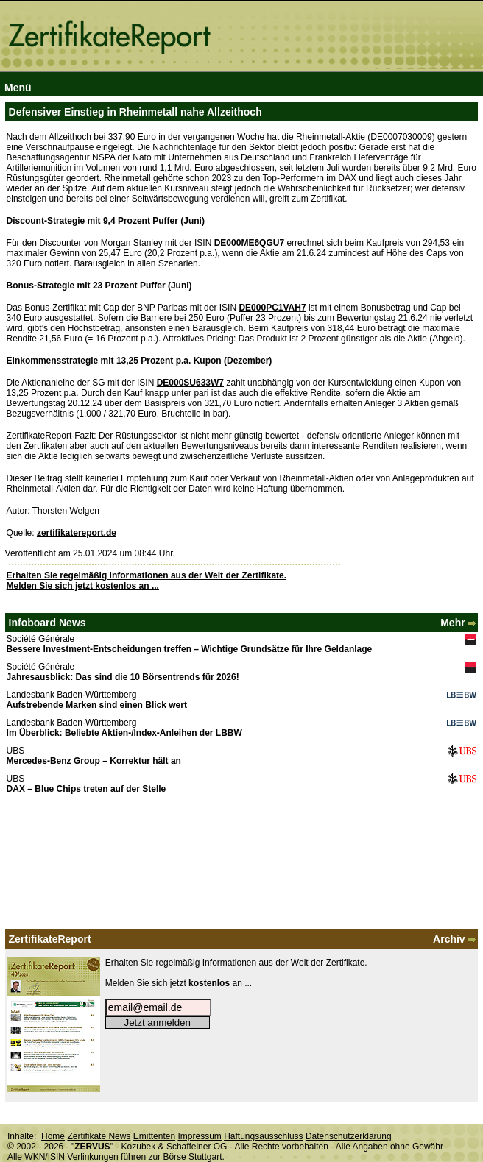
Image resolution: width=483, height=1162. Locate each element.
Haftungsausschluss (263, 1136)
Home (53, 1136)
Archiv (455, 939)
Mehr (459, 622)
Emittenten (154, 1136)
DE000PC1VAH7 (272, 307)
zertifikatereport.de (76, 533)
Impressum (199, 1136)
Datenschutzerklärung (349, 1136)
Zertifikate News (98, 1136)
